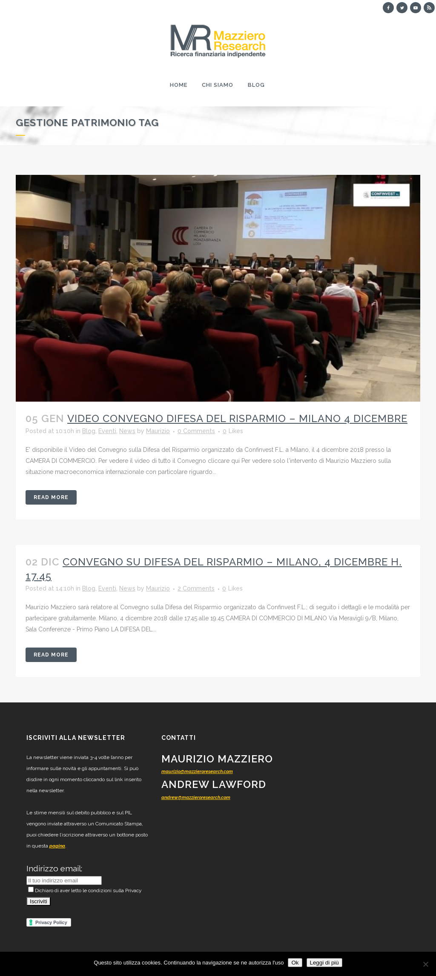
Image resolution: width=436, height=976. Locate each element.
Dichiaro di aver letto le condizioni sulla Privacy (85, 890)
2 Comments (196, 588)
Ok (294, 962)
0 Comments (196, 431)
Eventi (107, 431)
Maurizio (158, 431)
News (127, 431)
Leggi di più (324, 962)
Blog (88, 431)
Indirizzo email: (54, 868)
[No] (425, 964)
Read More (51, 497)
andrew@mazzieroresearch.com (195, 797)
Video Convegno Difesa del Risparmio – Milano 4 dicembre (237, 418)
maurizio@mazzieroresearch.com (197, 771)
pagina (57, 846)
